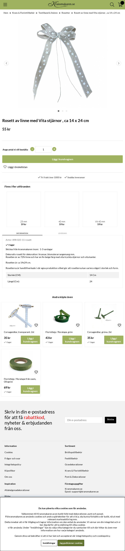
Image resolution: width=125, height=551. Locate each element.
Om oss (8, 476)
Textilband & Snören (48, 13)
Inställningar (49, 543)
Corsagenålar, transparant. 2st (19, 332)
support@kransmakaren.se (85, 491)
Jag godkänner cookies (70, 543)
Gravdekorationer (74, 464)
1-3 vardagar (46, 249)
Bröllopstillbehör (73, 452)
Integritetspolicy (13, 464)
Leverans (62, 233)
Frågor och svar (12, 458)
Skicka (110, 419)
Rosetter (66, 13)
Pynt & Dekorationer (75, 476)
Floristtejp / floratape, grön (59, 332)
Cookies (9, 452)
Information (22, 233)
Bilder (8, 496)
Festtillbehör (71, 458)
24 (91, 281)
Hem (6, 13)
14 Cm (93, 275)
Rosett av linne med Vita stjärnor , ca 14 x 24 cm (97, 13)
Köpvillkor (10, 470)
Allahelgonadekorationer (17, 490)
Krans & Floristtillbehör (23, 13)
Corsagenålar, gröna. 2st (99, 332)
